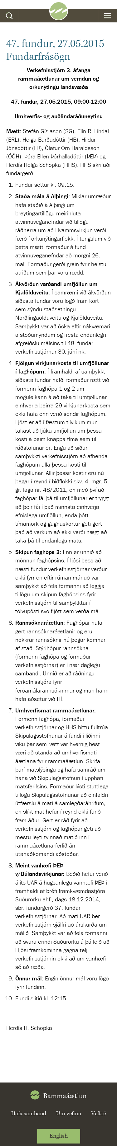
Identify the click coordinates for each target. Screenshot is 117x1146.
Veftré (98, 1113)
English (59, 1136)
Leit (9, 16)
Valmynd (107, 16)
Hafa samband (28, 1113)
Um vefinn (68, 1113)
